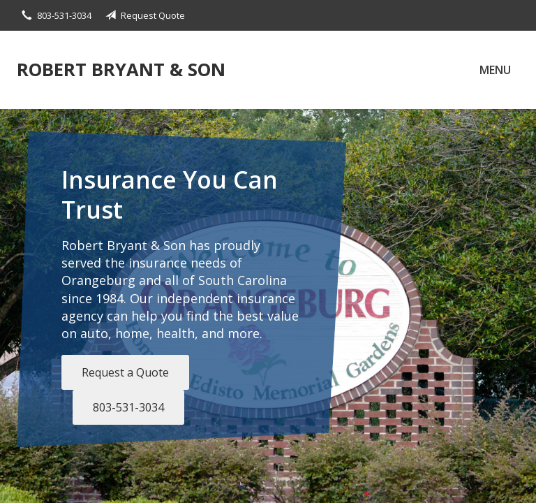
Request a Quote (125, 372)
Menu (495, 70)
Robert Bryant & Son (121, 69)
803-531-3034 (128, 407)
